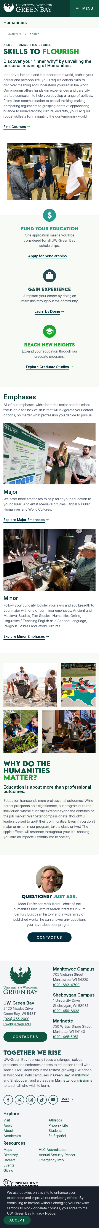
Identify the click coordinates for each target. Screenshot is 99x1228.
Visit (6, 1120)
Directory (10, 1155)
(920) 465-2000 (16, 1019)
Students (55, 1130)
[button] (16, 126)
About (8, 1130)
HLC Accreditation (53, 1149)
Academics (12, 1136)
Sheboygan (19, 1080)
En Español (57, 1136)
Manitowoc (80, 1075)
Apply (8, 1125)
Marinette (62, 1080)
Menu (84, 8)
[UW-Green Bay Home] (26, 8)
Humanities (15, 22)
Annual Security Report (57, 1155)
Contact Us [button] (50, 937)
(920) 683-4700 (66, 985)
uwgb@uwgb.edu (17, 1024)
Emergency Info (51, 1160)
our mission (80, 1080)
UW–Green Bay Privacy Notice (31, 1213)
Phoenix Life (58, 1125)
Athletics (55, 1120)
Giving (8, 1170)
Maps (7, 1149)
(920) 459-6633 (66, 1011)
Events (8, 1165)
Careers (9, 1160)
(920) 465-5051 (65, 1037)
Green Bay (61, 1075)
